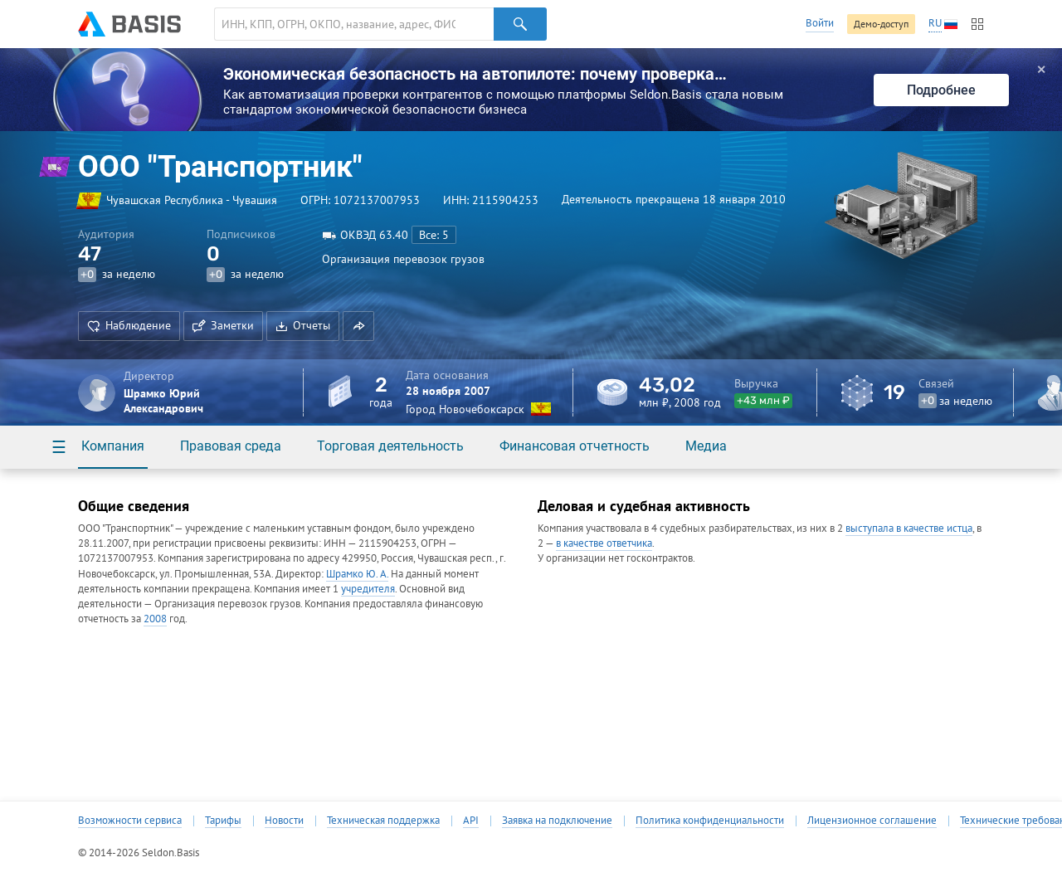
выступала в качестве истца (908, 528)
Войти (820, 23)
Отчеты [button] (302, 325)
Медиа (706, 446)
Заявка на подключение (557, 820)
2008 (155, 618)
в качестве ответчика (604, 543)
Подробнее (941, 90)
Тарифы (223, 820)
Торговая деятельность (390, 446)
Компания (112, 446)
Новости (284, 820)
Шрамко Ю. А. (357, 574)
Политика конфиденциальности (710, 820)
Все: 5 (434, 234)
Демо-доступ (881, 23)
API (471, 820)
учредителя (368, 589)
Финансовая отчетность (574, 446)
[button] (358, 326)
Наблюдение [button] (129, 325)
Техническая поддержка (383, 820)
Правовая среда (230, 446)
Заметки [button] (223, 325)
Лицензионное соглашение (872, 820)
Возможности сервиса (130, 820)
